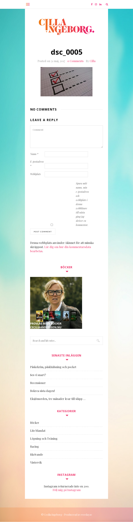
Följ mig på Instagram (67, 490)
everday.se (86, 514)
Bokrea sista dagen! (42, 391)
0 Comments (75, 61)
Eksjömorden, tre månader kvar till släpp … (58, 399)
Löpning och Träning (43, 438)
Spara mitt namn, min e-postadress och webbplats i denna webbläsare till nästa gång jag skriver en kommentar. (82, 204)
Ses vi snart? (38, 375)
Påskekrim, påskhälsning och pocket (53, 367)
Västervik (36, 462)
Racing (34, 446)
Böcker (34, 422)
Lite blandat (37, 430)
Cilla (92, 61)
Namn (34, 154)
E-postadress (37, 163)
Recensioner (38, 383)
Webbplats (35, 174)
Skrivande (36, 454)
